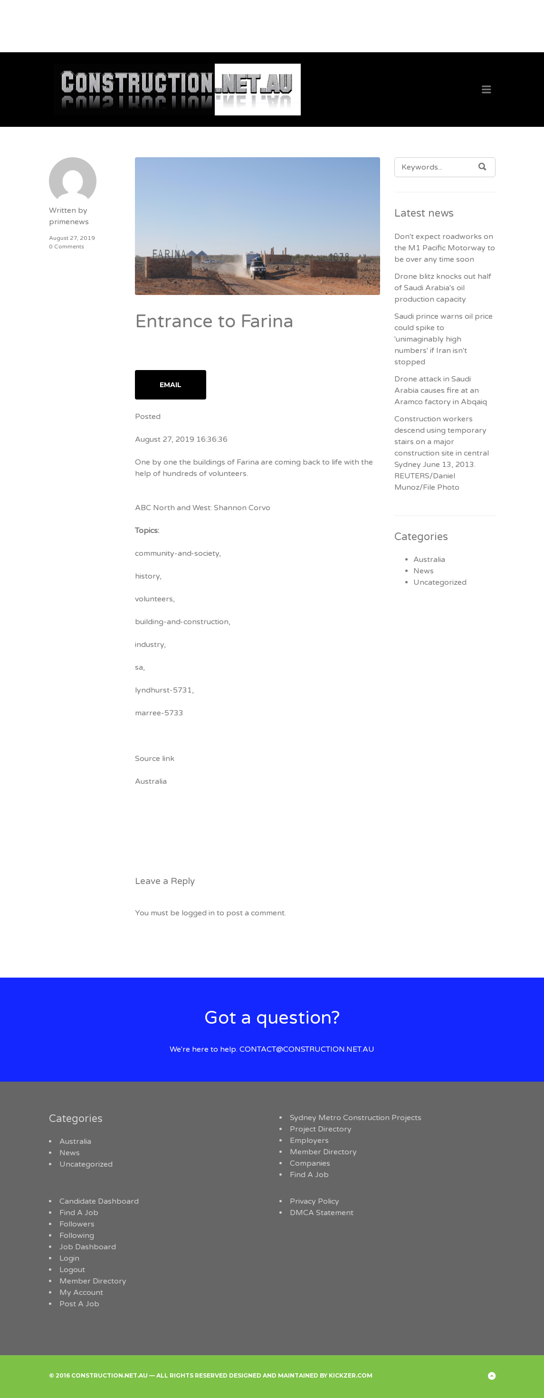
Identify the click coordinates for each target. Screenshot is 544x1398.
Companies (310, 1163)
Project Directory (321, 1129)
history (147, 576)
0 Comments (66, 246)
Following (76, 1235)
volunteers (154, 599)
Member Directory (323, 1152)
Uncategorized (440, 582)
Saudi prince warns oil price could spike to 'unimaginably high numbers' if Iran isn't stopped (443, 339)
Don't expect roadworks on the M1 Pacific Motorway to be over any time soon (444, 248)
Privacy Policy (314, 1201)
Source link (154, 758)
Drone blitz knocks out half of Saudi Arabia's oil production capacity (442, 288)
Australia (151, 781)
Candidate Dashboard (99, 1201)
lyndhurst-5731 (163, 690)
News (423, 571)
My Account (81, 1292)
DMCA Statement (321, 1212)
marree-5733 (159, 713)
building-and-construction (182, 622)
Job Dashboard (87, 1247)
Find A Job (309, 1174)
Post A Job (79, 1304)
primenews (69, 222)
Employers (309, 1140)
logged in (198, 913)
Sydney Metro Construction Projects (355, 1117)
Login (69, 1258)
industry (149, 644)
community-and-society (177, 553)
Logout (72, 1269)
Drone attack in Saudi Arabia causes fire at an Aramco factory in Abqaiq (440, 390)
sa (139, 667)
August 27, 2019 (72, 238)
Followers (77, 1224)
